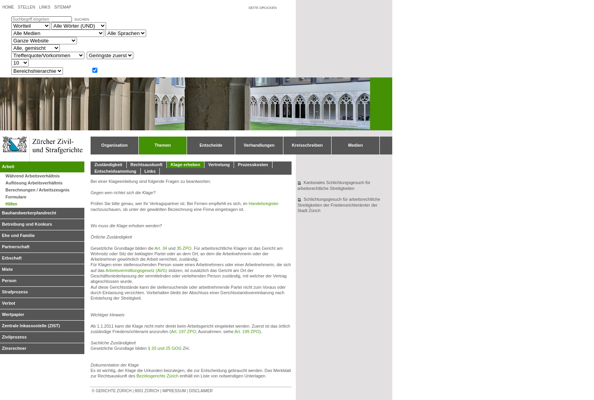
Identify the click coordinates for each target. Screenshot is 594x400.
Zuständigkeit (108, 164)
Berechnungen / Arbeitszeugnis (37, 190)
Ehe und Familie (18, 235)
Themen (162, 145)
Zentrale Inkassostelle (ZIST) (31, 325)
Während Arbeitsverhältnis (32, 176)
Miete (7, 269)
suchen (81, 19)
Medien (355, 145)
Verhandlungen (259, 145)
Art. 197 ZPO (183, 331)
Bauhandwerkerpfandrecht (29, 213)
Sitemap (62, 7)
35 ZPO (183, 248)
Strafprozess (15, 291)
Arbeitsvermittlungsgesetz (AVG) (137, 270)
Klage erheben (185, 164)
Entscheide (210, 145)
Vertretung (219, 164)
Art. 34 (161, 248)
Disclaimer (201, 391)
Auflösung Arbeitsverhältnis (34, 183)
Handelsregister (264, 203)
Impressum (174, 391)
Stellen (26, 7)
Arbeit (8, 166)
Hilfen (11, 204)
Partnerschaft (16, 246)
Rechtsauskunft (147, 164)
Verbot (8, 303)
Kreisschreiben (307, 145)
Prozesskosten (253, 164)
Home (8, 7)
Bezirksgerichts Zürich (157, 376)
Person (9, 280)
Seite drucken (262, 8)
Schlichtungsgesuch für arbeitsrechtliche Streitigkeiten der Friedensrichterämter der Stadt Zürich (338, 205)
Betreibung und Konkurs (27, 224)
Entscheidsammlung (115, 171)
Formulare (15, 197)
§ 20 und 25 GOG (165, 348)
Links (44, 7)
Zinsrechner (14, 348)
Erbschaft (12, 258)
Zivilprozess (14, 337)
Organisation (114, 145)
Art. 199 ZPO (246, 331)
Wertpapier (13, 314)
